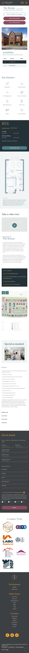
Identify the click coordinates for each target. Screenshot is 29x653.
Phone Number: (5, 481)
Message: (4, 485)
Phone (17, 501)
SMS (23, 501)
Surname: (4, 473)
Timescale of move (6, 459)
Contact (14, 609)
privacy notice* (19, 492)
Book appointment (14, 18)
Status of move (5, 454)
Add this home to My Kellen (14, 14)
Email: (3, 477)
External (4, 419)
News (14, 602)
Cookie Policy (4, 647)
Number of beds (5, 449)
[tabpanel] (14, 38)
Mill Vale (14, 587)
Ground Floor (6, 128)
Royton (14, 626)
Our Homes (14, 596)
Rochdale (14, 624)
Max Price (17, 445)
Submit (14, 507)
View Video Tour (14, 147)
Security (4, 422)
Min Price (4, 445)
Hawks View (20, 8)
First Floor (14, 128)
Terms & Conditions (19, 647)
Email (4, 501)
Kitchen (4, 367)
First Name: (4, 469)
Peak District (15, 622)
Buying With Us (14, 600)
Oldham (14, 620)
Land (14, 606)
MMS (7, 649)
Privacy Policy (11, 647)
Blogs (14, 604)
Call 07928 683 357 (14, 22)
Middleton (14, 618)
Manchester (14, 616)
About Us (14, 598)
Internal (4, 416)
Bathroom (5, 412)
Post (10, 501)
